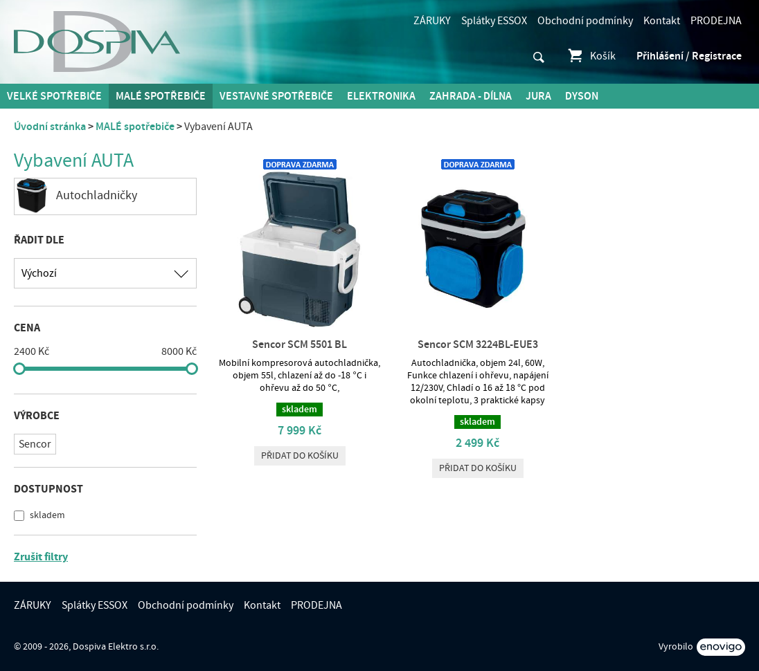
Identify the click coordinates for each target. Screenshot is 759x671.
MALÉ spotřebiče (161, 96)
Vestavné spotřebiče (276, 96)
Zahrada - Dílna (470, 96)
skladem (46, 515)
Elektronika (381, 96)
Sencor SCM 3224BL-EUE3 (478, 344)
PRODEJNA (716, 21)
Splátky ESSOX (494, 21)
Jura (538, 96)
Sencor (35, 444)
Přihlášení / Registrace (689, 56)
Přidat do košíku (300, 455)
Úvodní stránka (50, 126)
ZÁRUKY (432, 21)
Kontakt (661, 21)
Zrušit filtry (41, 557)
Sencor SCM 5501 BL (299, 344)
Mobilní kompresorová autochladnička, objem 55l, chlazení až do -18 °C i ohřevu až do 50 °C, (299, 376)
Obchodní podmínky (585, 21)
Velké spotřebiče (54, 96)
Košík (591, 56)
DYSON (581, 96)
